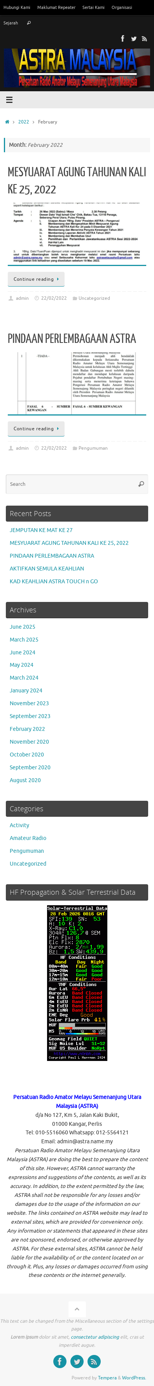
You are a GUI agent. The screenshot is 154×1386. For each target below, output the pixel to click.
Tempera (107, 1378)
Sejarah (11, 23)
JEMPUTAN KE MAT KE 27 (41, 530)
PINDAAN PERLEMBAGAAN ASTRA (72, 339)
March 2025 (24, 639)
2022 (23, 122)
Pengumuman (93, 448)
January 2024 (26, 690)
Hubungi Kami (17, 7)
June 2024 (22, 652)
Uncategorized (94, 298)
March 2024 (24, 678)
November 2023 (29, 703)
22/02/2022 (54, 298)
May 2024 (21, 665)
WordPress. (134, 1378)
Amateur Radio (28, 838)
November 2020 (29, 742)
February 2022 (27, 729)
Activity (19, 825)
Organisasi (122, 7)
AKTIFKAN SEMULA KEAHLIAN (47, 568)
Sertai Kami (93, 7)
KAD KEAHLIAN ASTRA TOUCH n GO (54, 581)
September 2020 (30, 767)
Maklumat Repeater (56, 7)
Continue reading (37, 279)
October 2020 (27, 754)
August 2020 (25, 780)
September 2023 (30, 716)
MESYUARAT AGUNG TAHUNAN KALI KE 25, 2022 (69, 543)
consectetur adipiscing (95, 1337)
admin (22, 298)
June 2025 (22, 627)
